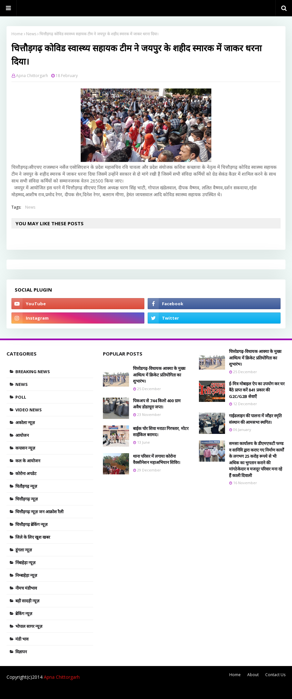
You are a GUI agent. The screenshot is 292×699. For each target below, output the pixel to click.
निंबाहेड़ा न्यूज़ (25, 562)
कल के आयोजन (27, 461)
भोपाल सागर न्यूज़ (28, 626)
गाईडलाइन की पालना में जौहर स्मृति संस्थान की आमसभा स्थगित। (255, 419)
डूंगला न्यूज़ (23, 550)
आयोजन (22, 435)
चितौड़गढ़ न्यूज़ (26, 486)
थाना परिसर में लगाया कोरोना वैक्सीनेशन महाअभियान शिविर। (156, 459)
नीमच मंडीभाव (26, 588)
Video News (28, 410)
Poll (20, 397)
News (31, 34)
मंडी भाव (21, 639)
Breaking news (32, 371)
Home (17, 34)
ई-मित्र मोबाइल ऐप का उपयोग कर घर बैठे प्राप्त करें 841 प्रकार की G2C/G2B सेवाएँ (256, 390)
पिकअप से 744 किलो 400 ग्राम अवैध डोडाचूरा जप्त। (157, 404)
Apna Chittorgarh (32, 75)
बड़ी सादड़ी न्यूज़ (27, 601)
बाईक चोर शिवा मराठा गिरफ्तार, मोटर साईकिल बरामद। (160, 431)
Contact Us (275, 674)
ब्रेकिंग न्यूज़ (23, 613)
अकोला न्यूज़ (25, 422)
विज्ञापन (21, 652)
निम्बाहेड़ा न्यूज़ (26, 575)
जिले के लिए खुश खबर (32, 537)
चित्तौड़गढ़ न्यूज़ (26, 499)
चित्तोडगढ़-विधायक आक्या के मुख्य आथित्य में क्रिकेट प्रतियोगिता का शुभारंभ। (159, 374)
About (253, 674)
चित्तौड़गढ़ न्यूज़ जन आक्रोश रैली (39, 512)
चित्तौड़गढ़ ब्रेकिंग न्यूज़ (31, 524)
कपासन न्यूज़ (25, 448)
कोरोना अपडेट (26, 473)
